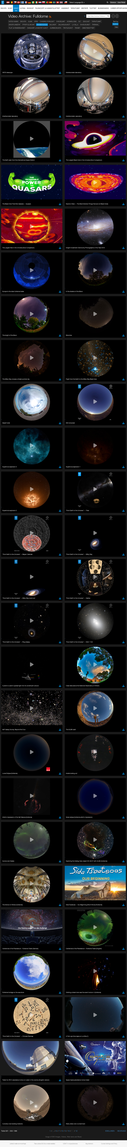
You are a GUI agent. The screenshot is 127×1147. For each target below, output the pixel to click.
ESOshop (30, 8)
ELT (80, 21)
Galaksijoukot (64, 25)
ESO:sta (3, 8)
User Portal (121, 2)
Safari (9, 492)
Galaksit (52, 25)
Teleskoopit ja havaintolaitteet (47, 8)
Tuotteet (93, 8)
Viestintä (84, 8)
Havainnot (65, 8)
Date (116, 27)
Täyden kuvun (42, 25)
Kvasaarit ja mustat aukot (37, 28)
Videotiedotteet (88, 28)
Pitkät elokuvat (28, 25)
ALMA (30, 21)
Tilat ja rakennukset (17, 28)
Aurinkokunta (55, 28)
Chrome (9, 486)
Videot (16, 9)
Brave (9, 483)
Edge (8, 488)
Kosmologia (72, 21)
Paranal (95, 25)
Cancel (19, 527)
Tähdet (77, 28)
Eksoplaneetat (14, 25)
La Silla (75, 25)
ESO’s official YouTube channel (55, 440)
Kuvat (10, 8)
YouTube (5, 440)
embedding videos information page (36, 444)
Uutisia (22, 8)
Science (113, 2)
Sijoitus (115, 24)
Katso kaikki (13, 21)
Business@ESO (103, 8)
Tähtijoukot (68, 28)
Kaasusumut (85, 25)
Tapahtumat (75, 8)
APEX (36, 21)
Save (7, 527)
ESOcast (86, 21)
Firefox (9, 490)
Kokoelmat (60, 21)
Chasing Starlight (47, 21)
